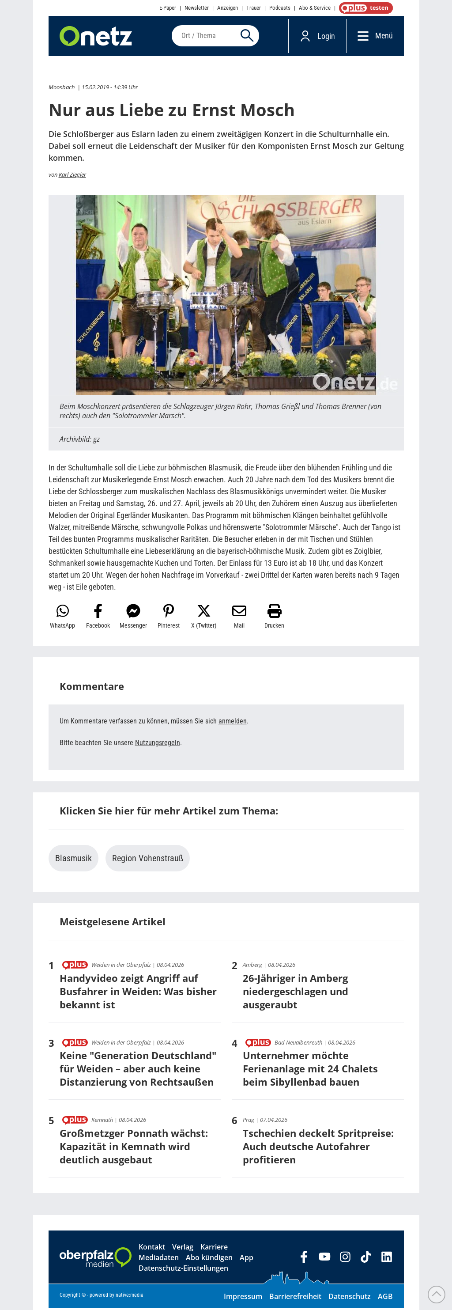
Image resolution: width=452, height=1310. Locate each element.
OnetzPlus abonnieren (364, 8)
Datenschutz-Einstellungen (183, 1270)
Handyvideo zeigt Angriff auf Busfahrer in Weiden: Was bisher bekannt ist (138, 992)
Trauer (253, 7)
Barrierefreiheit (295, 1298)
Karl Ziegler (72, 176)
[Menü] (361, 36)
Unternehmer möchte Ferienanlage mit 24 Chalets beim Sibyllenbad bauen (310, 1070)
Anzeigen (227, 7)
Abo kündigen (209, 1259)
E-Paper (167, 7)
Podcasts (279, 7)
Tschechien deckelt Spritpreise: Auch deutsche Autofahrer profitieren (318, 1148)
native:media (129, 1297)
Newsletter (197, 7)
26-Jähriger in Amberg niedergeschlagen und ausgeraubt (295, 992)
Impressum (243, 1298)
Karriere (214, 1248)
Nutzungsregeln (157, 744)
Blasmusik (73, 860)
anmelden (232, 723)
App (246, 1259)
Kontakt (152, 1248)
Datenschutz (349, 1298)
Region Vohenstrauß (147, 860)
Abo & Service (315, 7)
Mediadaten (159, 1259)
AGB (385, 1298)
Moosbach (62, 89)
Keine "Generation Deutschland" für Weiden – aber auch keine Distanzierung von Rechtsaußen (138, 1070)
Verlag (182, 1248)
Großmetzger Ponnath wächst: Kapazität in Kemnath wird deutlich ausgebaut (134, 1148)
